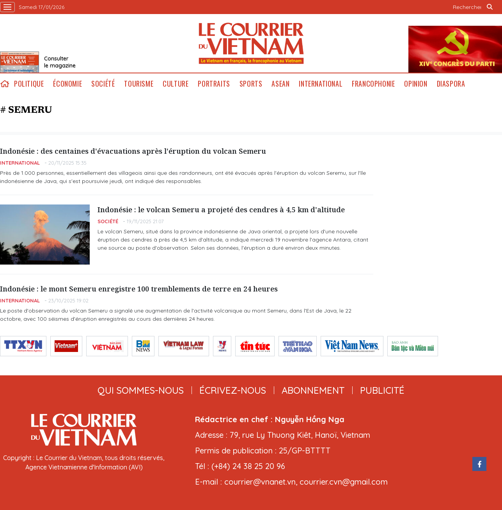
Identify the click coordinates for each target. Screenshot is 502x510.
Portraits (214, 84)
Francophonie (373, 84)
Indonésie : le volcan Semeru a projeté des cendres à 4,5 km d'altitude (221, 209)
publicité (382, 390)
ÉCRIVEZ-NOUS (232, 390)
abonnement (313, 390)
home (4, 84)
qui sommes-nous (141, 390)
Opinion (415, 84)
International (320, 84)
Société (103, 84)
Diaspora (451, 84)
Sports (251, 84)
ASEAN (280, 84)
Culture (175, 84)
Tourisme (138, 84)
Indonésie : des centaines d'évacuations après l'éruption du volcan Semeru (133, 151)
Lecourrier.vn (251, 43)
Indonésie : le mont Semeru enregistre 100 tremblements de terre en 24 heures (139, 288)
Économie (67, 84)
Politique (29, 84)
